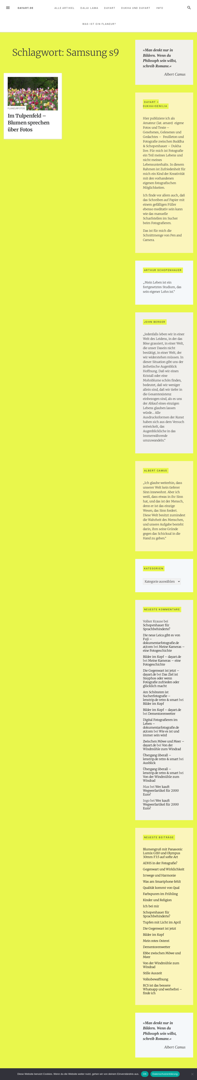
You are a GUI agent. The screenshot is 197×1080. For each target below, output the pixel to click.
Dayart (109, 8)
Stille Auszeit (152, 973)
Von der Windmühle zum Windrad (162, 747)
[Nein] (192, 1074)
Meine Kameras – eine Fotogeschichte (164, 648)
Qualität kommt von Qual (161, 888)
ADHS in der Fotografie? (160, 863)
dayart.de (25, 8)
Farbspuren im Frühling (160, 894)
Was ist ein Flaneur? (99, 24)
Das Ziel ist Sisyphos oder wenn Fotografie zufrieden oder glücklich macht (161, 680)
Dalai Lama (89, 8)
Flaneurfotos (16, 108)
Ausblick (149, 763)
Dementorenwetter (161, 714)
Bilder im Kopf (153, 704)
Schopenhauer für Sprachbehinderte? (156, 627)
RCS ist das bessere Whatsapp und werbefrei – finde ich (162, 989)
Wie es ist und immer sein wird (161, 733)
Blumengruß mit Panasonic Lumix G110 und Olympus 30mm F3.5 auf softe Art (163, 853)
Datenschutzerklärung (165, 1073)
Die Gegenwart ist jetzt (159, 928)
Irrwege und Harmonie (159, 875)
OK (145, 1073)
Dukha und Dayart (135, 8)
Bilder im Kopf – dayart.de (162, 657)
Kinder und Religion (157, 900)
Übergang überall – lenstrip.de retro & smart (160, 757)
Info (159, 8)
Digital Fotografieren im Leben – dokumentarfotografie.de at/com (161, 725)
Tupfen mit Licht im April (162, 922)
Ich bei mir (151, 906)
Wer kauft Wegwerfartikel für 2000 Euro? (161, 790)
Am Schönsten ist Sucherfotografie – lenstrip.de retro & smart (160, 696)
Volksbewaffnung (155, 979)
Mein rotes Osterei (156, 941)
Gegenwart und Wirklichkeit (163, 869)
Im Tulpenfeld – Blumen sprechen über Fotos (28, 123)
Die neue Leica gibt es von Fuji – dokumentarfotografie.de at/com (161, 641)
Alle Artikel (64, 8)
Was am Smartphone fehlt (162, 881)
